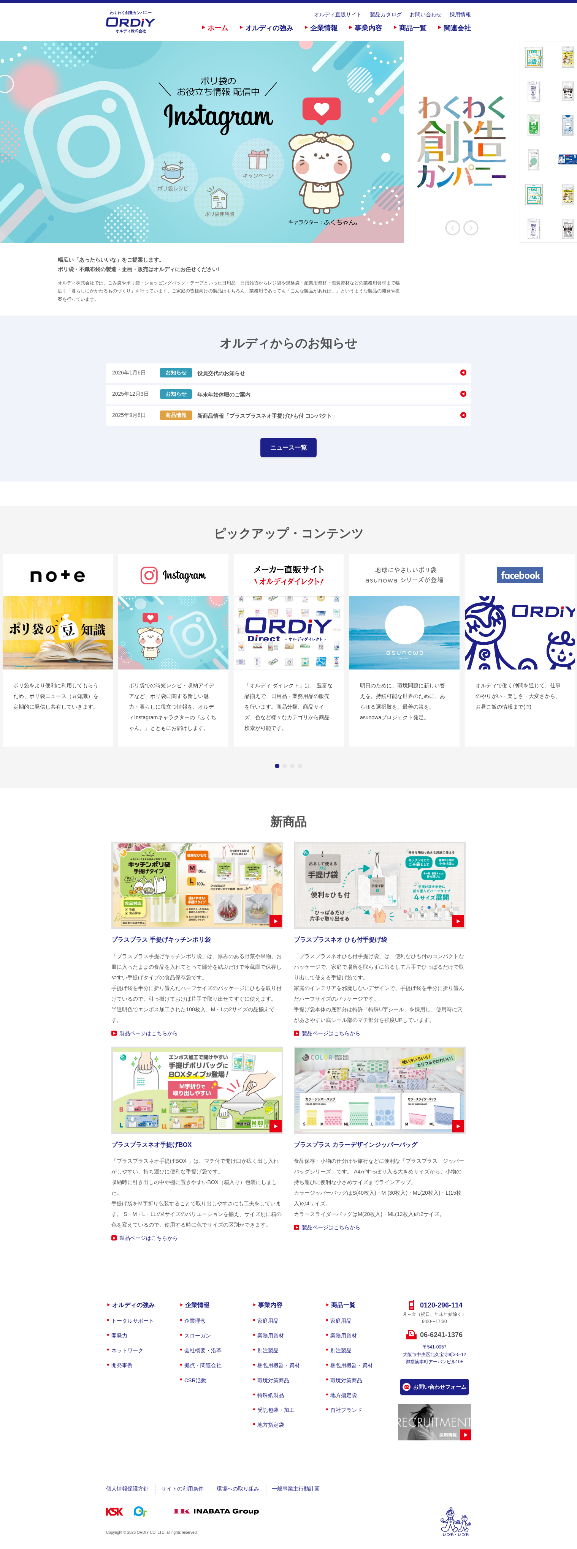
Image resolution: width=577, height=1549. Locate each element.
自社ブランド (346, 1410)
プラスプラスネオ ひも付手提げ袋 (340, 939)
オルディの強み (269, 28)
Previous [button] (452, 227)
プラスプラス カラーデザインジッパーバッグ (355, 1145)
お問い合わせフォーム (439, 1387)
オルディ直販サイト (338, 14)
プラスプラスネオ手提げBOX (151, 1145)
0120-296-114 (441, 1305)
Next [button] (471, 227)
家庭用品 (268, 1321)
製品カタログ (386, 14)
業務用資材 (270, 1336)
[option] (260, 142)
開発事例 (122, 1365)
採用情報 (460, 14)
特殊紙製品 (270, 1395)
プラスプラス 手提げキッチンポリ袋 (160, 939)
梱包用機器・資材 (278, 1365)
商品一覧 (412, 28)
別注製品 (268, 1350)
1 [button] (277, 766)
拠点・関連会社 (203, 1365)
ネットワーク (127, 1350)
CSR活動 (195, 1380)
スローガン (197, 1336)
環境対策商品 (273, 1380)
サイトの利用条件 (182, 1489)
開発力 (119, 1336)
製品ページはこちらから (148, 1033)
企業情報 (324, 28)
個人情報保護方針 (127, 1489)
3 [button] (292, 766)
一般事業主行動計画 (296, 1489)
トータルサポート (132, 1321)
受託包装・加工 (276, 1410)
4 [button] (300, 766)
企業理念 (195, 1321)
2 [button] (284, 766)
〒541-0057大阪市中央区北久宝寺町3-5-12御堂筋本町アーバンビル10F (434, 1354)
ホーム (218, 28)
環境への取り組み (238, 1489)
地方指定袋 (270, 1425)
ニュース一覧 (288, 447)
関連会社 (457, 28)
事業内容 (368, 28)
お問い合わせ (426, 14)
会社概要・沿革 (203, 1350)
